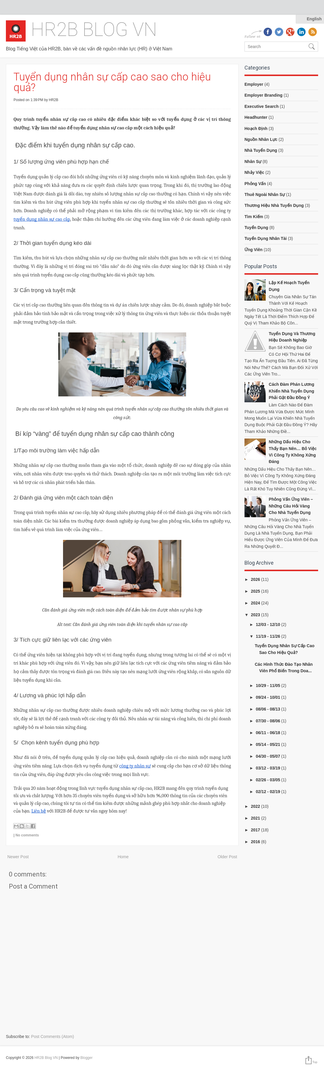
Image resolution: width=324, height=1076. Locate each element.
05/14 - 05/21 (268, 744)
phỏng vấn (255, 183)
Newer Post (18, 856)
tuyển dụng (256, 227)
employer (253, 84)
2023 (256, 614)
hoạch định (255, 128)
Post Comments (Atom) (52, 1036)
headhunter (255, 117)
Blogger (86, 1058)
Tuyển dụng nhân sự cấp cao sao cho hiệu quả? (112, 82)
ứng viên (253, 249)
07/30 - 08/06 (268, 721)
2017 (256, 830)
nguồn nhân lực (260, 139)
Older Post (227, 856)
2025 (256, 591)
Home (123, 856)
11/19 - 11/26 (268, 636)
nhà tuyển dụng (260, 150)
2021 (256, 818)
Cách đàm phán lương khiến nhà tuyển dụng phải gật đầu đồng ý (291, 391)
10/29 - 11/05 (268, 685)
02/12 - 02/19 (268, 791)
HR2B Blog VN (94, 30)
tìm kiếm (253, 216)
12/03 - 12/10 (268, 624)
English (314, 19)
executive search (261, 106)
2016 (256, 841)
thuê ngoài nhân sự (264, 194)
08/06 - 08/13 (268, 709)
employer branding (263, 95)
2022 (256, 806)
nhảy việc (254, 172)
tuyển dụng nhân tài (265, 238)
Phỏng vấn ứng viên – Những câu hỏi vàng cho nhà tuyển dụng (291, 506)
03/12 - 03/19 (268, 768)
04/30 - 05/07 (268, 756)
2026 (256, 579)
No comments (27, 835)
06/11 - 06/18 (268, 732)
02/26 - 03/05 (268, 779)
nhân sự (252, 161)
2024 (256, 603)
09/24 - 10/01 (268, 697)
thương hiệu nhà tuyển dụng (274, 205)
